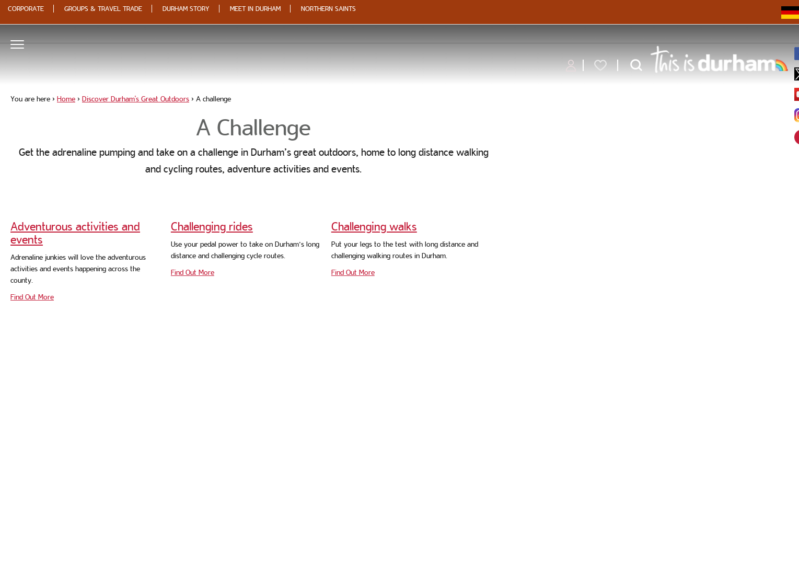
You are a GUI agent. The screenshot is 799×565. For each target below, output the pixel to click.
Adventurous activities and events (75, 233)
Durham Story (186, 9)
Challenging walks (374, 226)
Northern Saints (328, 9)
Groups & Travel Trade (103, 9)
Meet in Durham (255, 9)
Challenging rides (212, 226)
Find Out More (32, 297)
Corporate (26, 9)
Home (66, 98)
